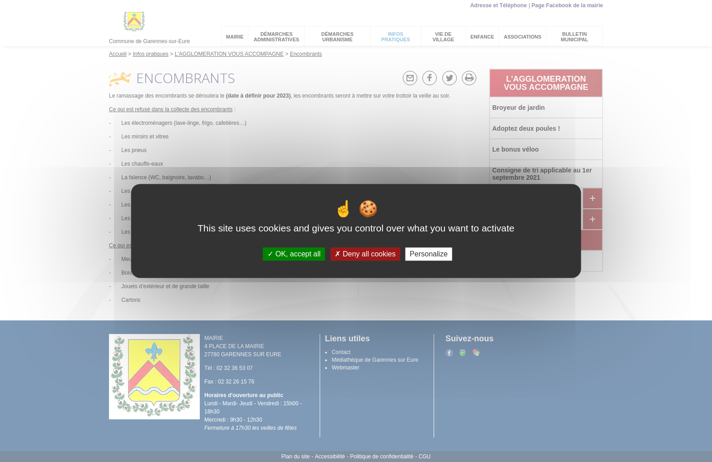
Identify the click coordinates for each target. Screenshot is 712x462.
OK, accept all (294, 254)
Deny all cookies (365, 254)
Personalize (429, 254)
